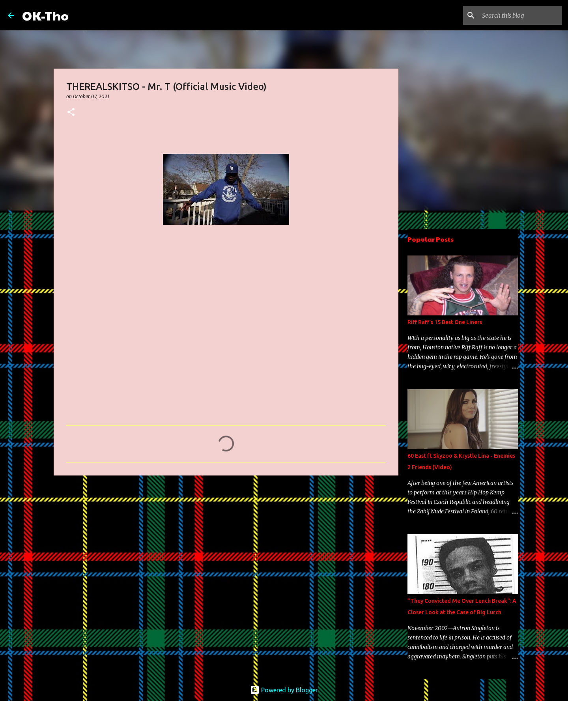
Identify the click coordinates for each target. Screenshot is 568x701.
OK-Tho (45, 15)
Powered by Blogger (284, 690)
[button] (71, 112)
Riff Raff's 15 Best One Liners (444, 322)
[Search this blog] (520, 15)
